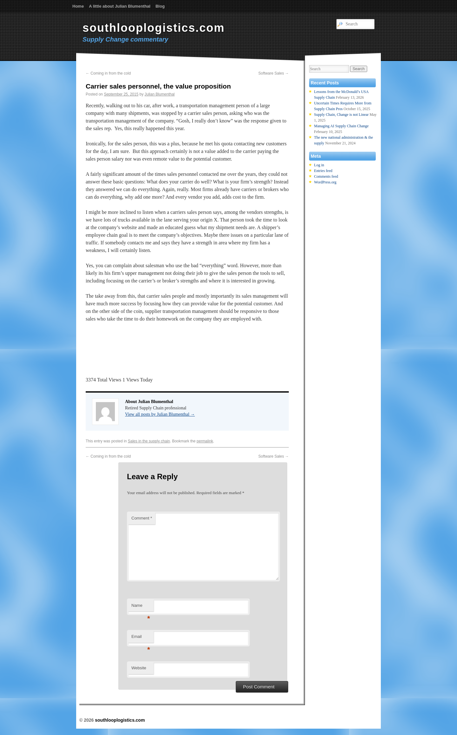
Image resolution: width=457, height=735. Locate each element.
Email (140, 638)
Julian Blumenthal (160, 94)
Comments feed (326, 176)
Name (140, 607)
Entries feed (323, 171)
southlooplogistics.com (154, 27)
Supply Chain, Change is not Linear (341, 114)
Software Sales (273, 73)
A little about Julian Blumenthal (119, 6)
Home (78, 6)
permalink (205, 441)
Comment (141, 518)
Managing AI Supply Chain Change (341, 126)
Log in (319, 165)
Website (138, 667)
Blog (160, 6)
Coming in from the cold (108, 73)
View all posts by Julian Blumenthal (160, 414)
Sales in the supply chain (149, 441)
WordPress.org (325, 182)
